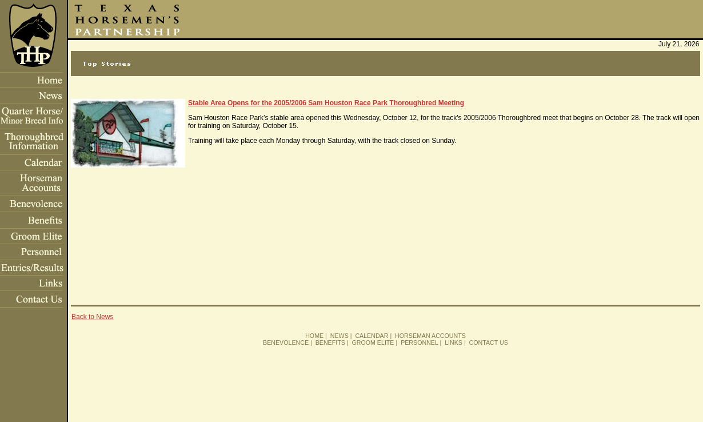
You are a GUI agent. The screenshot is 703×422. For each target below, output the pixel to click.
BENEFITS (330, 342)
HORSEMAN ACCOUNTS (430, 335)
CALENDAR (371, 335)
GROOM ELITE (373, 342)
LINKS (453, 342)
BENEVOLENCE (286, 342)
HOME (314, 335)
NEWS (339, 335)
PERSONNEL (419, 342)
